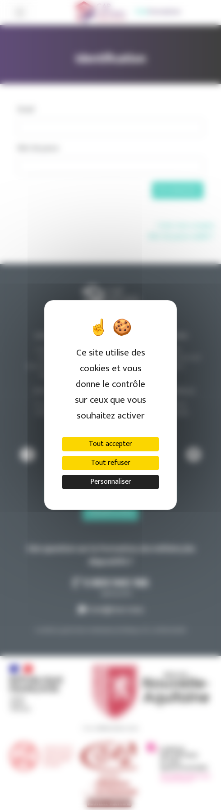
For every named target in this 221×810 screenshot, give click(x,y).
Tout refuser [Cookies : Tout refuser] (110, 463)
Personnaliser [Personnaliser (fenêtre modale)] (110, 482)
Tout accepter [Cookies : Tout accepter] (110, 444)
